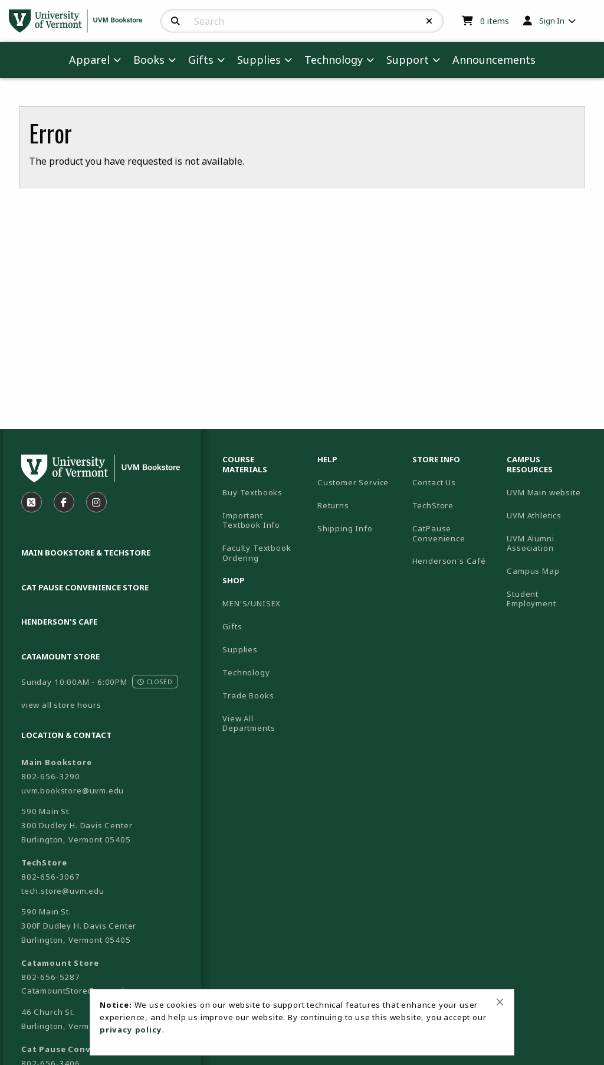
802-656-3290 (50, 776)
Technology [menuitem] (333, 60)
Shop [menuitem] (233, 580)
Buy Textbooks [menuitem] (252, 492)
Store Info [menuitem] (436, 459)
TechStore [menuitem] (433, 505)
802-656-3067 (50, 876)
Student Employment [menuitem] (531, 599)
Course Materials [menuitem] (244, 464)
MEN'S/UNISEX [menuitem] (251, 603)
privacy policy (131, 1029)
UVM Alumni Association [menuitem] (530, 543)
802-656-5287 (50, 977)
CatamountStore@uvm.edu (75, 990)
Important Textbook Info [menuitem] (251, 520)
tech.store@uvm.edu (62, 891)
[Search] (175, 21)
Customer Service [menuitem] (353, 482)
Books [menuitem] (149, 60)
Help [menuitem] (327, 459)
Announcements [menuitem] (494, 60)
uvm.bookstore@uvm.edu (72, 790)
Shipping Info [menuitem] (345, 528)
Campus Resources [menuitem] (530, 464)
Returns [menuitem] (333, 505)
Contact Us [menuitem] (434, 482)
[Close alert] (499, 1002)
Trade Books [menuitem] (248, 695)
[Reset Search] (429, 21)
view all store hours (61, 705)
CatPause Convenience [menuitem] (438, 533)
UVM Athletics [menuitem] (534, 515)
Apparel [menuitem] (89, 60)
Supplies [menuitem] (259, 60)
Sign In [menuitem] (551, 20)
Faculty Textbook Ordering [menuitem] (256, 553)
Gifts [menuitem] (201, 60)
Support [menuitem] (407, 60)
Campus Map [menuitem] (533, 571)
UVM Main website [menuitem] (543, 492)
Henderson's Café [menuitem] (449, 561)
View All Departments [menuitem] (248, 723)
